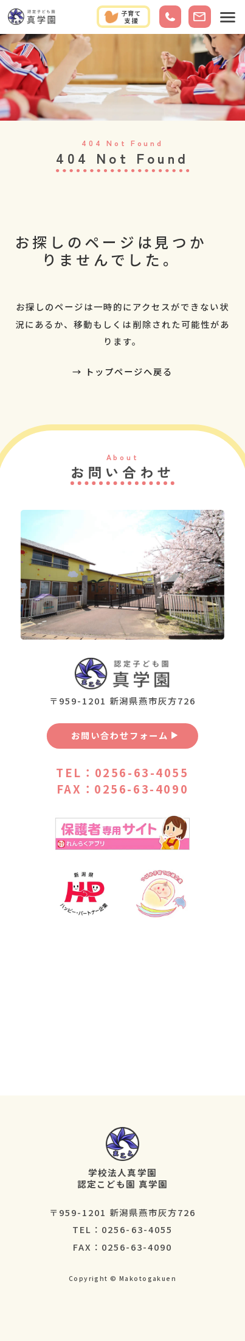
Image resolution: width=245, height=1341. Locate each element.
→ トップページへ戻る (122, 371)
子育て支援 (123, 16)
